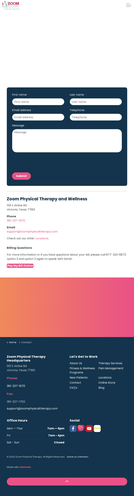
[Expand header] (129, 5)
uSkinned (25, 467)
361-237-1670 (16, 221)
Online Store (106, 383)
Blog (101, 388)
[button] (67, 482)
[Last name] (96, 101)
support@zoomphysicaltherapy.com (32, 232)
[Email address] (38, 117)
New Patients (79, 378)
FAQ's (73, 388)
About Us (76, 363)
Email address (22, 110)
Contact (75, 383)
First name (20, 95)
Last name (78, 95)
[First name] (38, 101)
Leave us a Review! (77, 456)
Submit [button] (21, 176)
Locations (41, 238)
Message (18, 125)
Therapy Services (110, 363)
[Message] (67, 140)
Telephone (77, 110)
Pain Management (111, 368)
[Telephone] (96, 117)
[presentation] (38, 162)
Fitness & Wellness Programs (82, 370)
